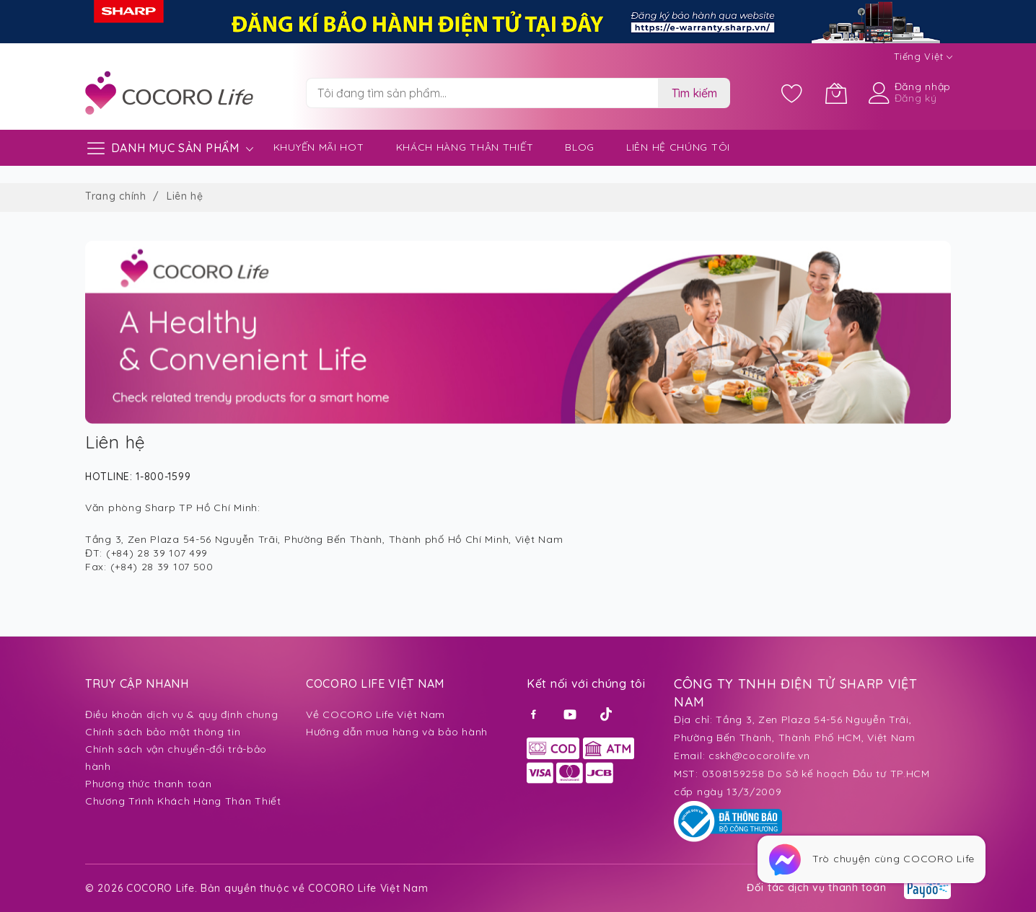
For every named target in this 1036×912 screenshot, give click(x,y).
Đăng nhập (923, 86)
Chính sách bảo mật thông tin (163, 731)
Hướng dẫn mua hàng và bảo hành (397, 731)
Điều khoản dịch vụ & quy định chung (181, 714)
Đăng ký (916, 98)
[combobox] (482, 93)
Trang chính (117, 196)
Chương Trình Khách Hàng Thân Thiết (183, 800)
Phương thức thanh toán (148, 783)
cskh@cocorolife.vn (759, 755)
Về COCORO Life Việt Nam (375, 714)
